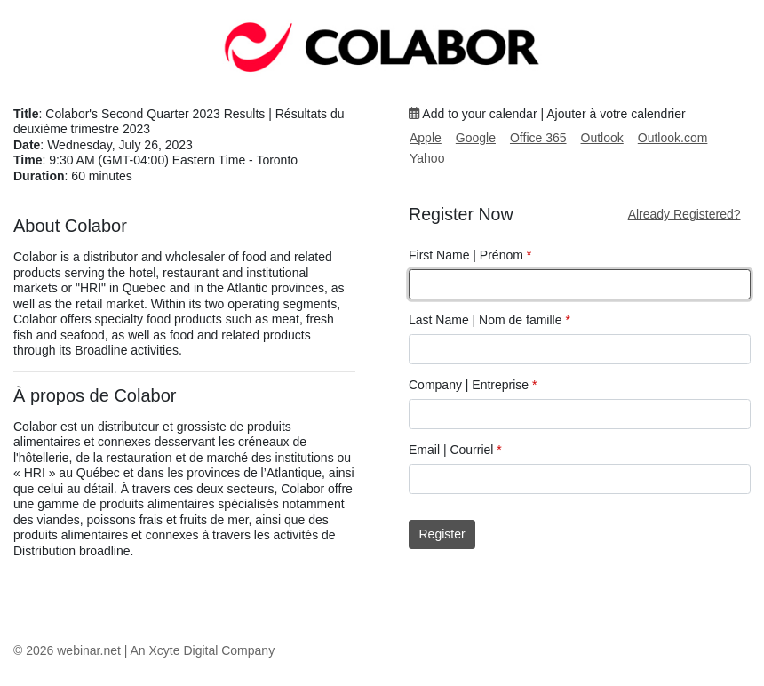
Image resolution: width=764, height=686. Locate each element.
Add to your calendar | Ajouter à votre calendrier (547, 114)
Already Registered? (684, 214)
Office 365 (538, 138)
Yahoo (427, 158)
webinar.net (89, 650)
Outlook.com (673, 138)
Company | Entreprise (473, 385)
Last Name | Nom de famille (489, 320)
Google (476, 138)
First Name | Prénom (470, 255)
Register (442, 534)
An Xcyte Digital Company (203, 650)
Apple (426, 138)
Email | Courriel (455, 450)
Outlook (602, 138)
